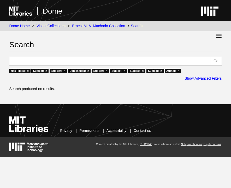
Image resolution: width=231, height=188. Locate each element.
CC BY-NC (146, 144)
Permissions (89, 130)
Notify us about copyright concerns (201, 144)
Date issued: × (79, 70)
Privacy (66, 130)
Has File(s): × (20, 70)
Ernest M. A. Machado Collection (98, 26)
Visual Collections (51, 26)
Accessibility (116, 130)
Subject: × (40, 70)
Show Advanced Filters (203, 78)
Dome (52, 11)
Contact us (142, 130)
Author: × (172, 70)
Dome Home (19, 26)
